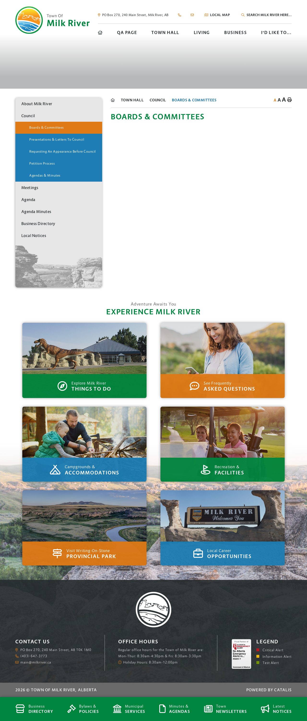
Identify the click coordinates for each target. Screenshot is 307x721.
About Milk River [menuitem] (36, 103)
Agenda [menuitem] (28, 199)
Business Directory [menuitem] (38, 223)
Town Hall (132, 100)
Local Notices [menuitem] (33, 235)
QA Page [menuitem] (127, 32)
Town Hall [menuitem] (165, 32)
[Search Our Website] (269, 15)
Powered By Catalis (269, 689)
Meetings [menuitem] (29, 187)
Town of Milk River (52, 20)
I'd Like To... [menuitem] (276, 32)
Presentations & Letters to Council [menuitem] (56, 139)
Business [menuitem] (235, 32)
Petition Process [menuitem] (42, 163)
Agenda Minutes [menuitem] (36, 211)
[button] (94, 116)
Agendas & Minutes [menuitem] (44, 175)
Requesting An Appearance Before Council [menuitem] (62, 151)
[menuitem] (100, 32)
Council (158, 100)
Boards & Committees (194, 100)
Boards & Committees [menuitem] (46, 127)
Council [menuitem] (28, 115)
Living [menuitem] (202, 32)
